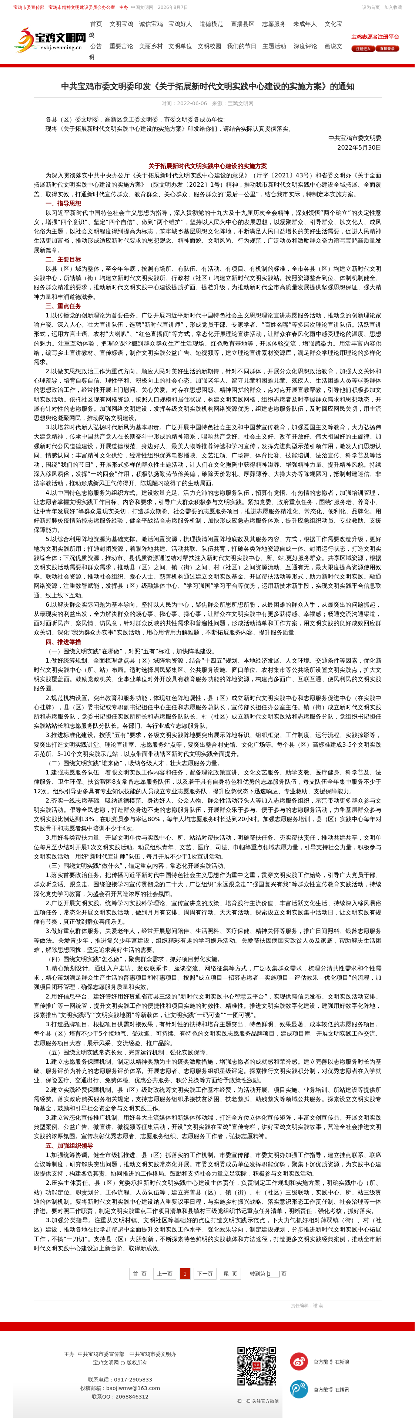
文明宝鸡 (120, 23)
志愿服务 (273, 23)
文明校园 (208, 46)
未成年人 (304, 23)
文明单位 (179, 46)
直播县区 (241, 23)
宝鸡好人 (179, 23)
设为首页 (371, 7)
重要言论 (120, 46)
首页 (96, 23)
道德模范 (210, 23)
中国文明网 (142, 7)
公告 (97, 46)
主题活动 (274, 46)
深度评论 (304, 46)
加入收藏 (393, 7)
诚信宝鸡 (151, 23)
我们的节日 (242, 46)
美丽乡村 (150, 46)
